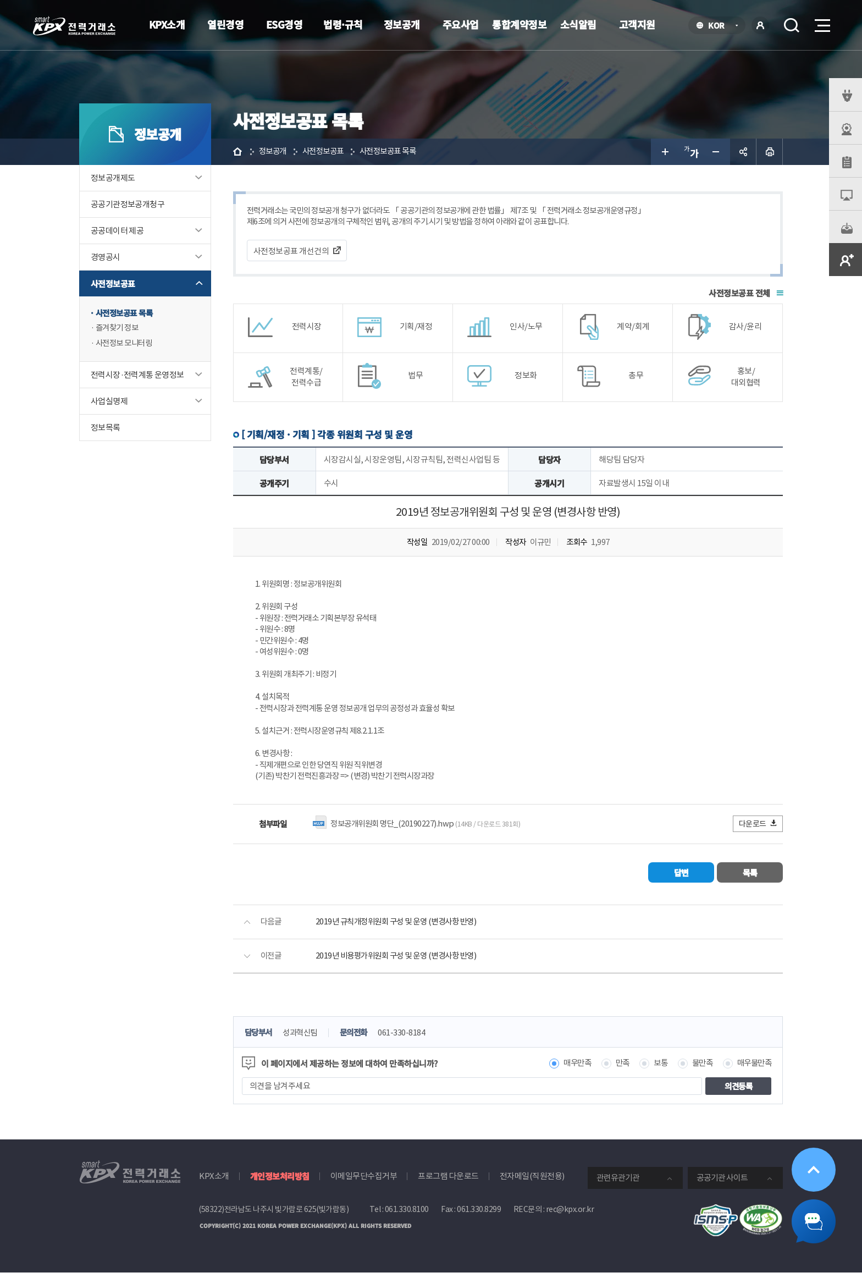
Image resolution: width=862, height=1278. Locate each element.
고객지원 (637, 24)
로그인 (760, 25)
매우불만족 (753, 1069)
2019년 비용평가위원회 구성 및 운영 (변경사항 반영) (401, 961)
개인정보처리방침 (280, 1182)
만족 (616, 1069)
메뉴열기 (821, 22)
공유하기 (743, 152)
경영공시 (105, 257)
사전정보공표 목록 (126, 313)
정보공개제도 (113, 178)
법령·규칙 (343, 24)
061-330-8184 (409, 1038)
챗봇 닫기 (814, 1221)
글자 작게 (717, 152)
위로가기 (814, 1170)
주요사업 (461, 24)
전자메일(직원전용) (532, 1182)
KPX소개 (167, 24)
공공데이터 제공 (117, 230)
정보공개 (402, 24)
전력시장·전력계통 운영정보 (137, 376)
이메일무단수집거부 (363, 1182)
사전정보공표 (113, 283)
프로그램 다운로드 (448, 1182)
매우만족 (569, 1069)
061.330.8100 (407, 1215)
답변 (681, 878)
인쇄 (769, 152)
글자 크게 (664, 152)
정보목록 (105, 428)
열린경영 (225, 24)
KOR (719, 26)
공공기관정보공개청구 (127, 204)
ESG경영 (284, 24)
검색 (791, 25)
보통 (655, 1069)
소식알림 (578, 24)
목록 (750, 878)
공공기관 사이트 (722, 1183)
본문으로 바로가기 (0, 0)
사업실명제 (109, 402)
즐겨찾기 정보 (119, 328)
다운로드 (758, 829)
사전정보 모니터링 (126, 344)
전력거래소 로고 (74, 26)
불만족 (699, 1069)
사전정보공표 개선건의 (291, 251)
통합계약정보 (519, 24)
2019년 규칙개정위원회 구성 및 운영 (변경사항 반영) (401, 927)
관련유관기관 (617, 1183)
